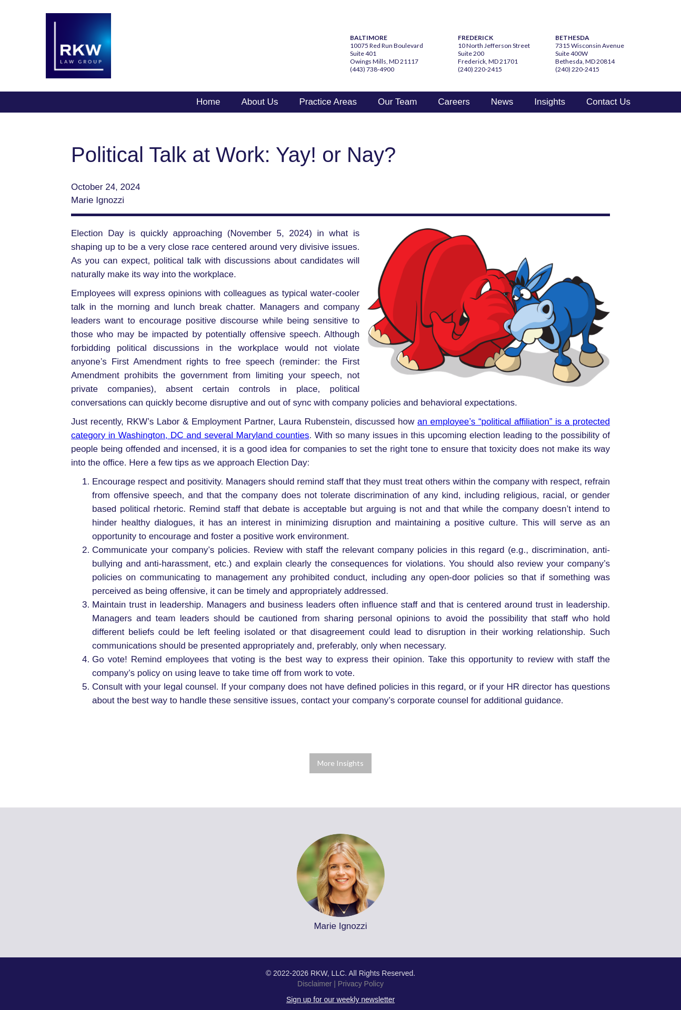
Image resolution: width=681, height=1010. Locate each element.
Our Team (397, 102)
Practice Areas (328, 102)
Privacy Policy (361, 983)
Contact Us (608, 102)
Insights (549, 102)
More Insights (340, 763)
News (502, 102)
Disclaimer (314, 983)
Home (208, 102)
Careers (453, 102)
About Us (259, 102)
